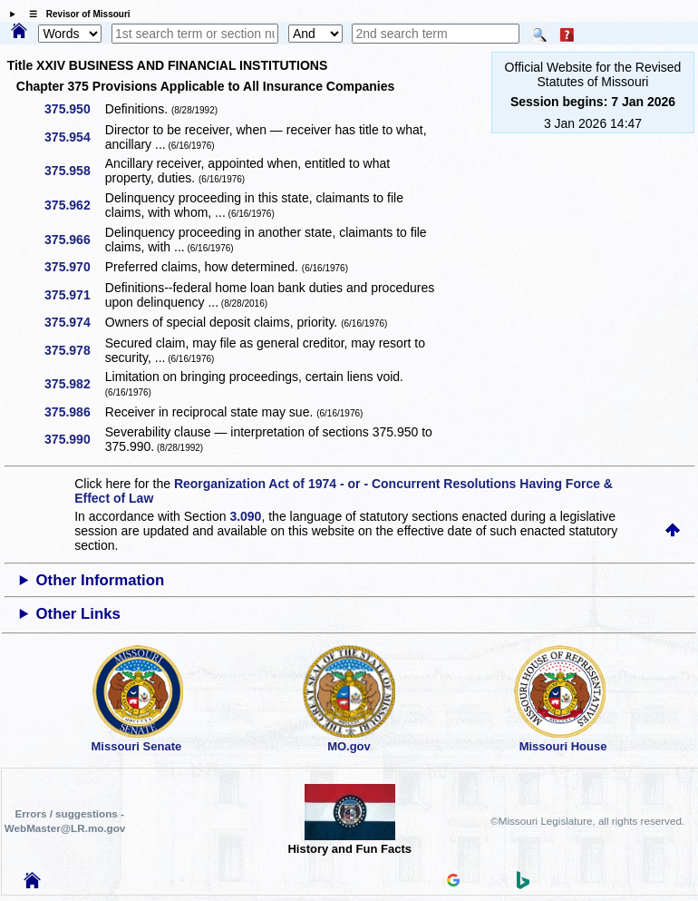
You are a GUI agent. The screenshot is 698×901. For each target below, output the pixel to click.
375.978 (73, 350)
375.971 (73, 295)
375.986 (73, 412)
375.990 (73, 439)
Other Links (78, 613)
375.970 (73, 267)
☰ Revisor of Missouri (75, 14)
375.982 (73, 384)
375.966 (73, 239)
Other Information (100, 580)
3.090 (245, 516)
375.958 (73, 170)
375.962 (73, 205)
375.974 (73, 322)
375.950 (73, 109)
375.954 (73, 137)
